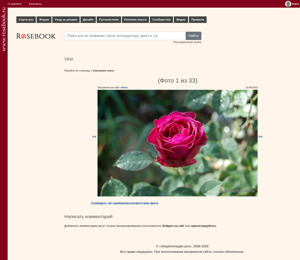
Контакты (35, 3)
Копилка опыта (135, 19)
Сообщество (161, 19)
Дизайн (88, 19)
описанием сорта (103, 70)
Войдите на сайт (173, 225)
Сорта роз (26, 19)
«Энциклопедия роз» (175, 246)
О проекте (15, 3)
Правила (197, 19)
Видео (181, 19)
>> (260, 137)
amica (124, 87)
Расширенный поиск (187, 42)
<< (94, 137)
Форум (44, 19)
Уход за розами (66, 19)
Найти (194, 36)
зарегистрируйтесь (203, 225)
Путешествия (108, 19)
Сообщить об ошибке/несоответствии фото (124, 203)
